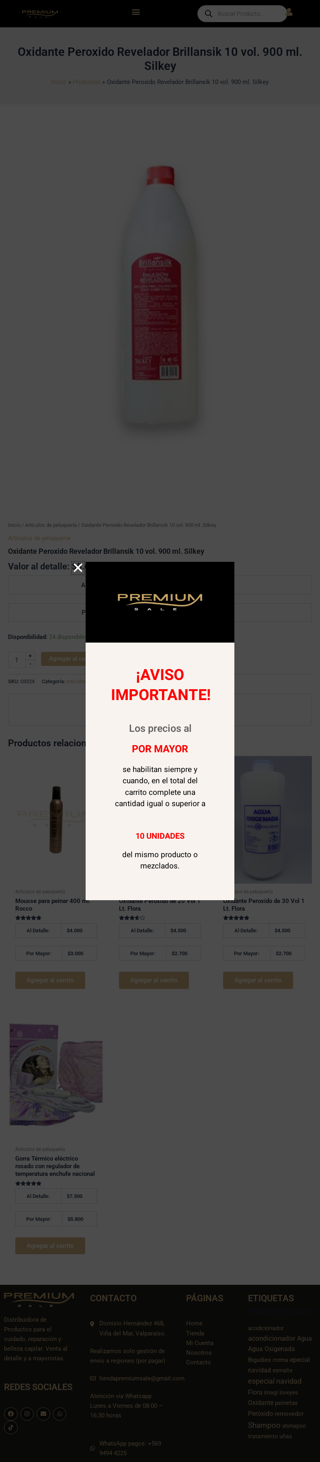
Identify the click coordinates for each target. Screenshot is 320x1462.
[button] (78, 568)
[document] (160, 731)
